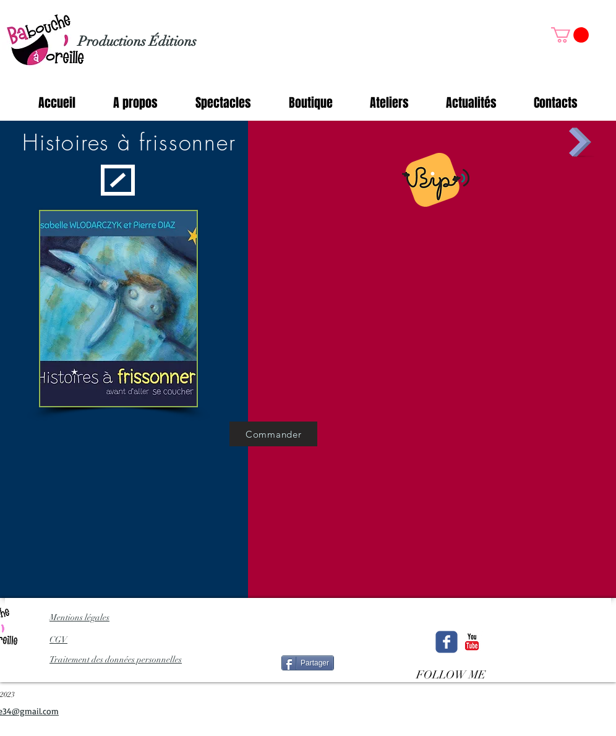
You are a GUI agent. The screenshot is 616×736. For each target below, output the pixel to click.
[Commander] (273, 434)
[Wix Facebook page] (446, 642)
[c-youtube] (472, 642)
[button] (570, 35)
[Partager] (307, 663)
